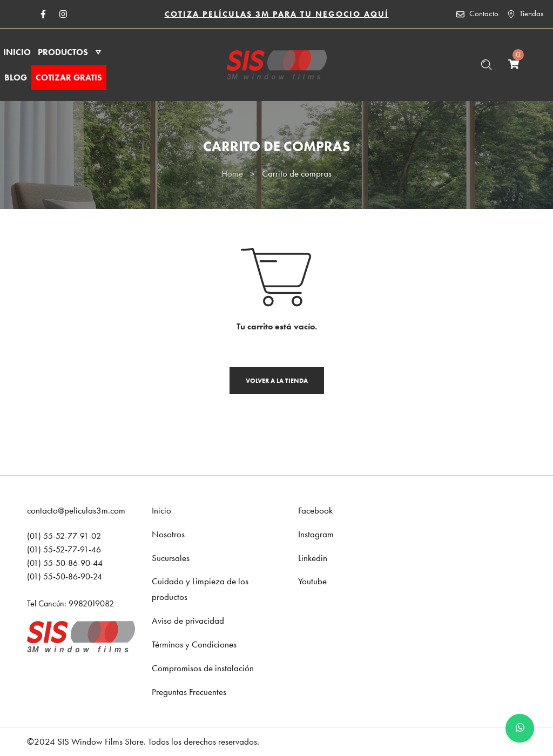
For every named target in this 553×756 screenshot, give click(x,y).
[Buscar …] (486, 64)
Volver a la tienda (277, 380)
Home (232, 173)
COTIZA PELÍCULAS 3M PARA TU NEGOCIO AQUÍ (277, 14)
